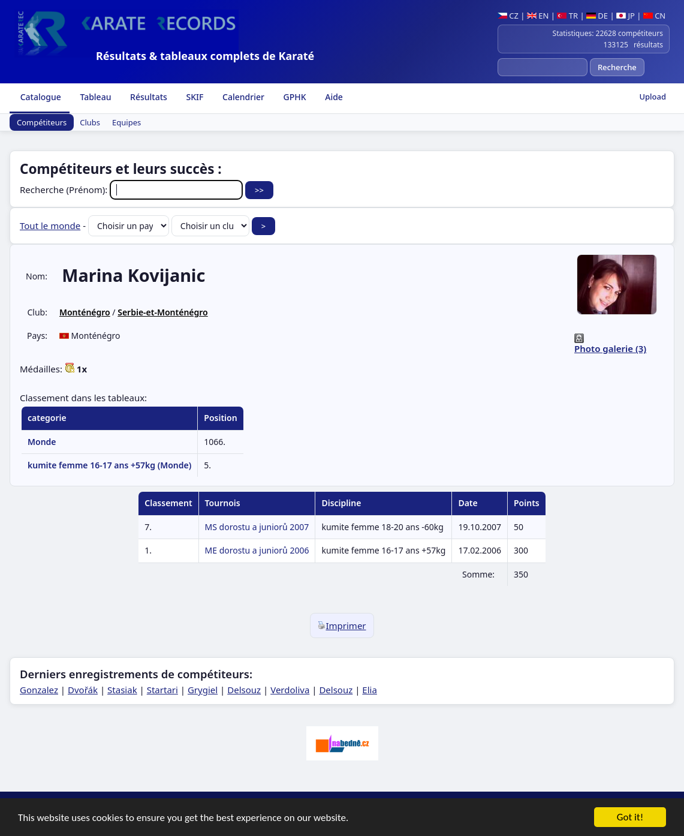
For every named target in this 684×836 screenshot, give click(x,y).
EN (538, 15)
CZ (508, 15)
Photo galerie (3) (610, 348)
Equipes (126, 122)
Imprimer (342, 625)
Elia (369, 690)
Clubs (90, 122)
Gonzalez (39, 690)
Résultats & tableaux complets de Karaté (205, 56)
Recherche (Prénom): (132, 190)
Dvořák (83, 690)
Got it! (630, 818)
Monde (42, 441)
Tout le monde (50, 225)
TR (567, 15)
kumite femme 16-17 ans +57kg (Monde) (109, 465)
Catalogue (39, 97)
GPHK (293, 97)
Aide (333, 97)
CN (654, 15)
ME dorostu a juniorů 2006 (257, 550)
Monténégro (84, 312)
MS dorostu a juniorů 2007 (257, 527)
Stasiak (122, 690)
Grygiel (203, 690)
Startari (162, 690)
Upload (652, 96)
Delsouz (244, 690)
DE (597, 15)
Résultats (147, 97)
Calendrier (242, 97)
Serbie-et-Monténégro (162, 312)
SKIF (194, 97)
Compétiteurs (42, 122)
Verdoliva (289, 690)
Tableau (95, 97)
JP (625, 15)
